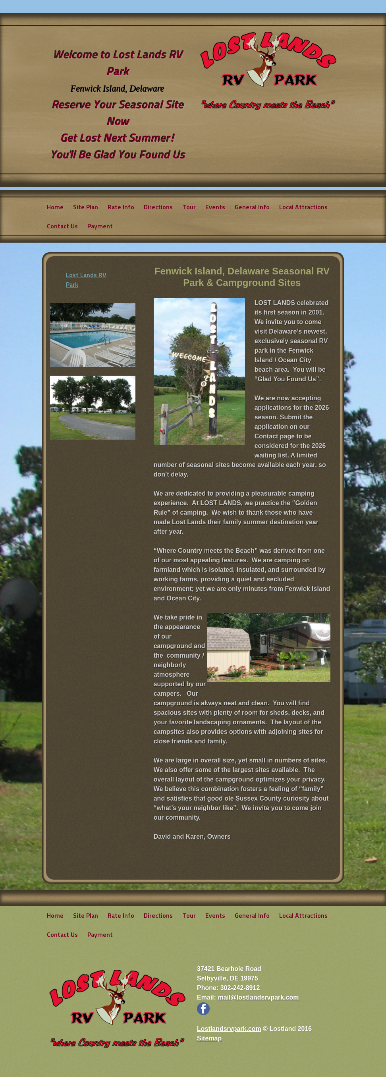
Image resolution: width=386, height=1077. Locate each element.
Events (215, 206)
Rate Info (121, 206)
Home (55, 206)
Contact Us (62, 225)
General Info (252, 206)
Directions (158, 206)
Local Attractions (303, 206)
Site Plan (85, 206)
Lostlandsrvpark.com (229, 1028)
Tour (189, 206)
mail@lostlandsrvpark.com (258, 997)
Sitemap (209, 1038)
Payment (100, 225)
